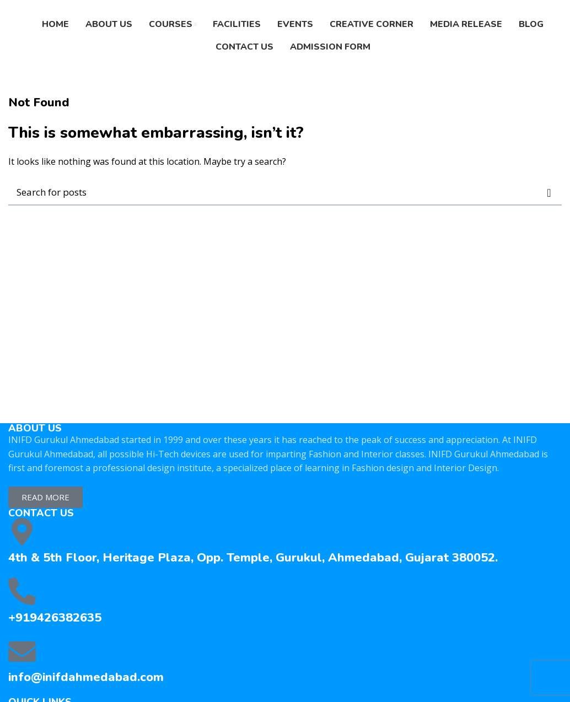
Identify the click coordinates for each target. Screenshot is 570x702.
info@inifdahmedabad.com (86, 677)
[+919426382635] (22, 591)
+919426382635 (54, 617)
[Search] (285, 193)
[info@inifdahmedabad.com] (22, 651)
